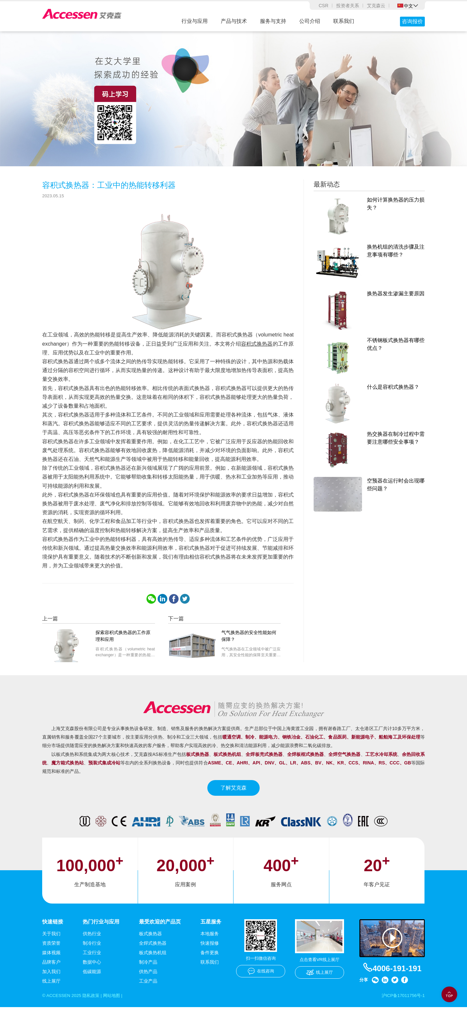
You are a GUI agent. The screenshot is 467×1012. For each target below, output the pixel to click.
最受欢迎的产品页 (160, 926)
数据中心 (92, 966)
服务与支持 (273, 21)
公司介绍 (309, 21)
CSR (323, 5)
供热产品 (148, 976)
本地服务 (209, 938)
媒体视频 (51, 957)
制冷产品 (148, 966)
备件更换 (209, 957)
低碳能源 (92, 976)
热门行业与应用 (101, 926)
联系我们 (343, 21)
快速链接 (52, 926)
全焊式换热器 (152, 947)
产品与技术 (234, 21)
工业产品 (148, 985)
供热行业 (92, 938)
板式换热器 (150, 938)
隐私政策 (93, 1000)
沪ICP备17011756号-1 (402, 1000)
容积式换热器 (257, 348)
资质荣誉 (51, 947)
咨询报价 (412, 21)
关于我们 (51, 938)
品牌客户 (51, 966)
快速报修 (209, 947)
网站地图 (116, 1000)
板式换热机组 (152, 957)
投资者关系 (347, 5)
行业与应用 (195, 21)
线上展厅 (51, 985)
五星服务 (210, 926)
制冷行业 (92, 947)
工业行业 (92, 957)
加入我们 (51, 976)
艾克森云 (376, 5)
